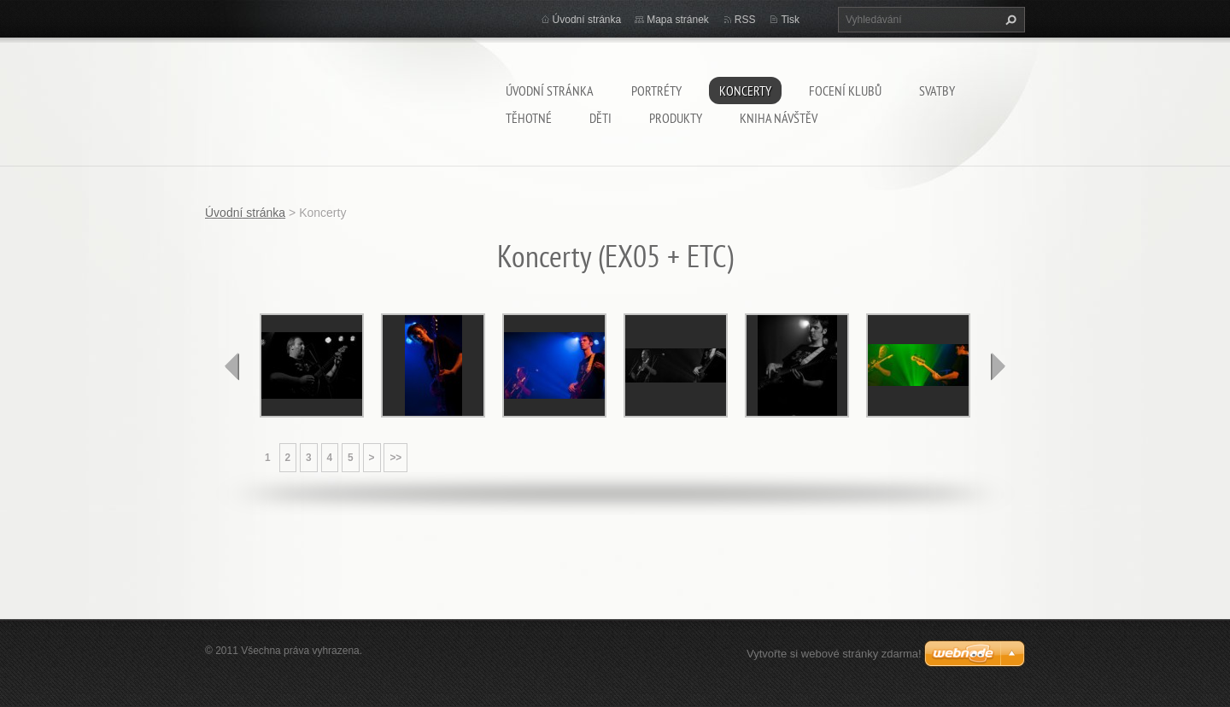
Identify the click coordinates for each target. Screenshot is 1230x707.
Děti (600, 117)
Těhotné (529, 117)
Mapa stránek (678, 20)
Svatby (937, 90)
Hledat (1009, 19)
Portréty (656, 90)
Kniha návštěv (778, 117)
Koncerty (745, 90)
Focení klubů (845, 90)
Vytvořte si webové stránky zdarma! (834, 653)
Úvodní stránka (550, 90)
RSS (745, 20)
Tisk (790, 20)
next (997, 366)
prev (232, 366)
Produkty (675, 117)
